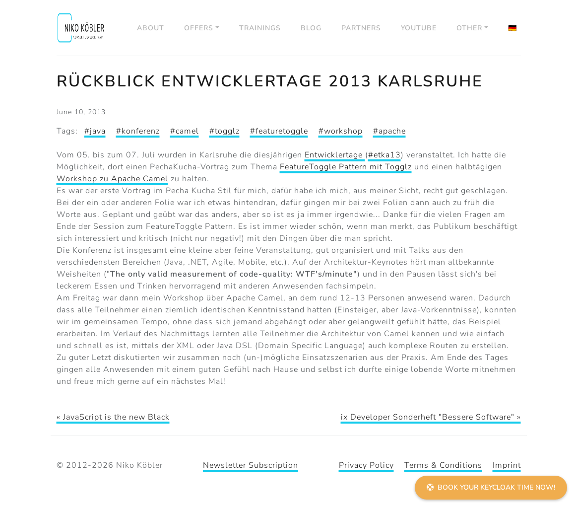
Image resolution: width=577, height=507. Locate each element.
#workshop (341, 131)
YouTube (419, 28)
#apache (389, 131)
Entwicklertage (335, 154)
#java (95, 131)
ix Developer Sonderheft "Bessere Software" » (431, 417)
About (150, 28)
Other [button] (469, 28)
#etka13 (384, 154)
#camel (184, 131)
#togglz (224, 131)
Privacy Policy (366, 465)
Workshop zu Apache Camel (112, 178)
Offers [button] (198, 28)
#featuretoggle (279, 131)
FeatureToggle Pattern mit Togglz (346, 166)
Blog (311, 28)
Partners (361, 28)
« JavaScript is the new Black (113, 417)
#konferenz (138, 131)
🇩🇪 (512, 28)
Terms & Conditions (443, 465)
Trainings (260, 28)
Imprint (507, 465)
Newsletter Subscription (250, 465)
